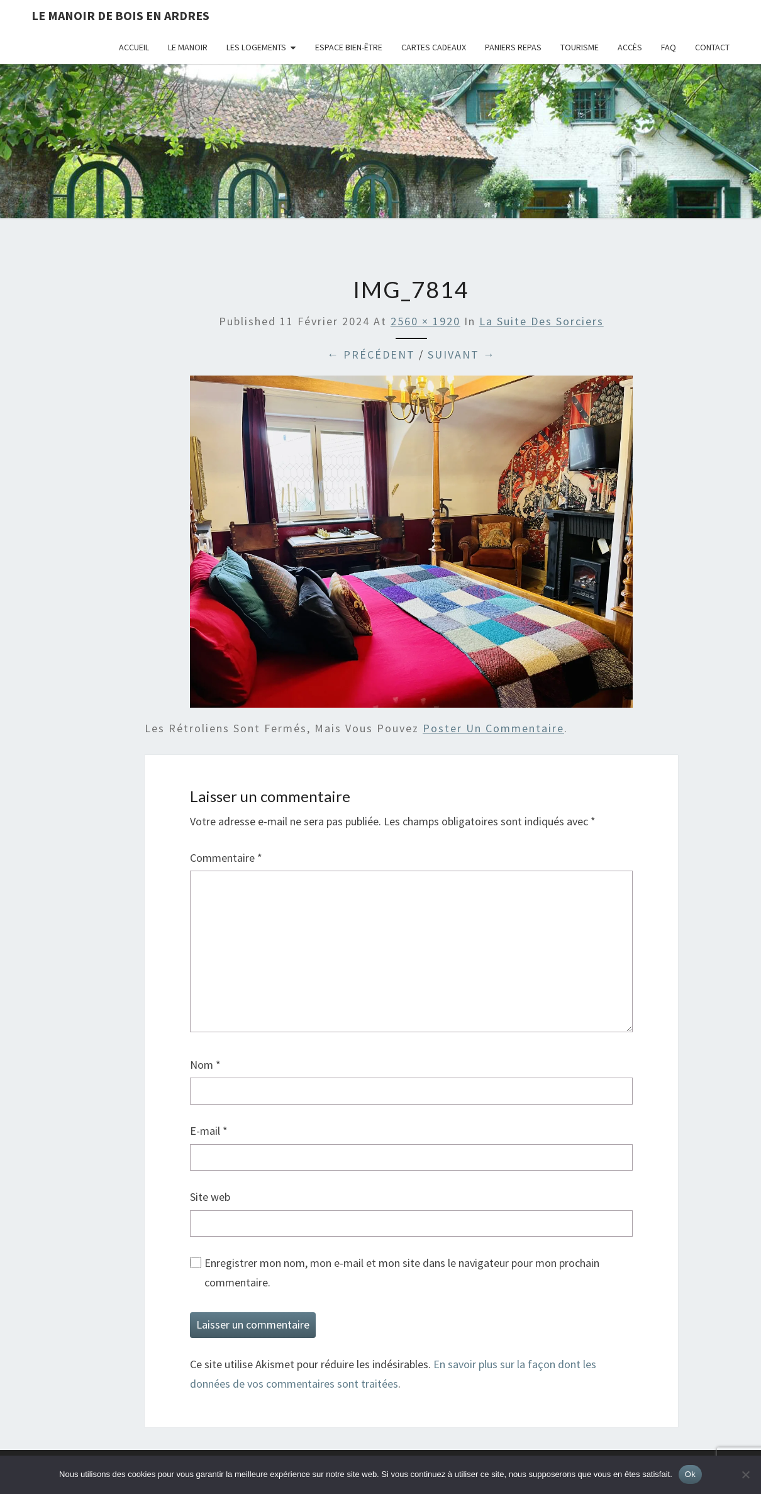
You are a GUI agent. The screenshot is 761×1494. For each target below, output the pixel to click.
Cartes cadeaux (433, 47)
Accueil (134, 47)
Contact (712, 47)
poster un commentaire (493, 728)
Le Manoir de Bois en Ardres (120, 15)
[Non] (745, 1474)
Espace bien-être (348, 47)
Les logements (256, 47)
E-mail (209, 1130)
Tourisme (579, 47)
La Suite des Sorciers (541, 321)
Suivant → (462, 354)
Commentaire (226, 857)
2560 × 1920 (425, 321)
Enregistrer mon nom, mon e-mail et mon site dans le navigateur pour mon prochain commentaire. (401, 1273)
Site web (210, 1197)
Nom (205, 1064)
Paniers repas (513, 47)
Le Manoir (188, 47)
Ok (690, 1474)
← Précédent (371, 354)
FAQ (668, 47)
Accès (630, 47)
